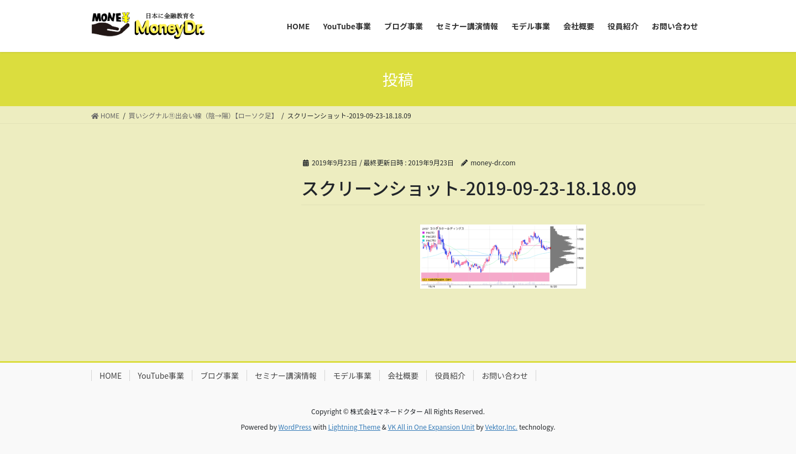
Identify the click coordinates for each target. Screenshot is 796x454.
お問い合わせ (504, 375)
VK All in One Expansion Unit (431, 426)
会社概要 (402, 375)
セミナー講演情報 (286, 375)
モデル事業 (352, 375)
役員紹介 (449, 375)
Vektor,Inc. (501, 426)
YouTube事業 (161, 375)
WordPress (295, 426)
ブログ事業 (219, 375)
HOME (111, 375)
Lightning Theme (354, 426)
